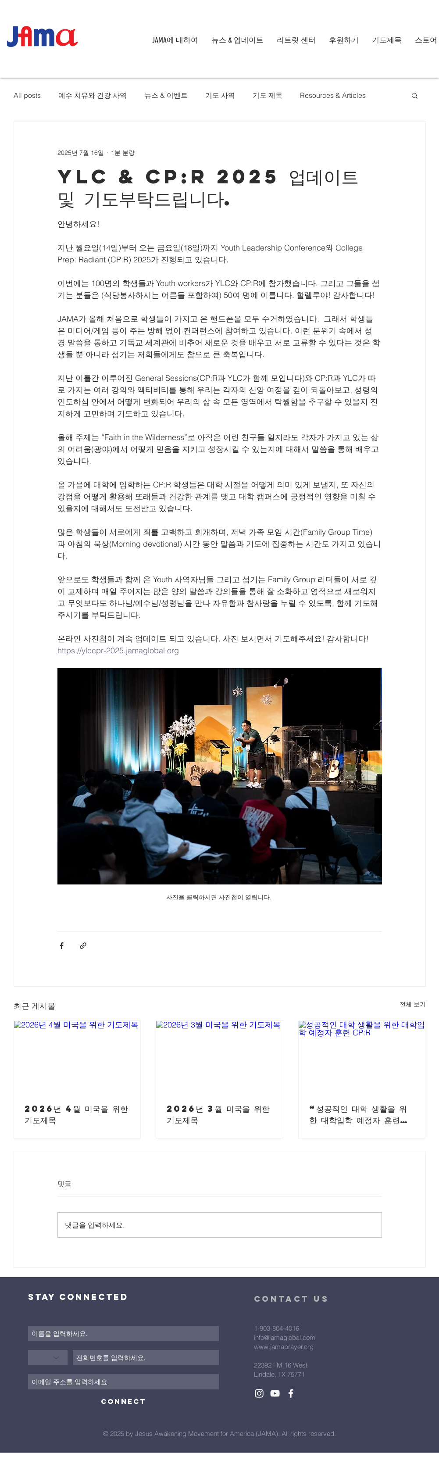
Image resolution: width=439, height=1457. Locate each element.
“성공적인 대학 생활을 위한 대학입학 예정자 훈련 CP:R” (358, 1114)
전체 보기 (413, 1004)
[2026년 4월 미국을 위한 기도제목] (77, 1056)
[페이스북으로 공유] (61, 946)
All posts (27, 95)
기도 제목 (267, 95)
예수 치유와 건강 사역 (92, 95)
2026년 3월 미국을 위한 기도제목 (218, 1114)
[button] (414, 95)
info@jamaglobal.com (284, 1337)
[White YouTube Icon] (275, 1393)
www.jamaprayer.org (284, 1346)
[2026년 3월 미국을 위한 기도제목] (219, 1056)
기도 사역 (220, 95)
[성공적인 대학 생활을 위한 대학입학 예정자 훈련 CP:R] (362, 1056)
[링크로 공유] (83, 946)
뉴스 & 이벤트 (166, 95)
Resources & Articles (333, 95)
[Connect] (123, 1401)
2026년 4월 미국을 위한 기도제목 (76, 1114)
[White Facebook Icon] (290, 1393)
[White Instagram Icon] (259, 1393)
